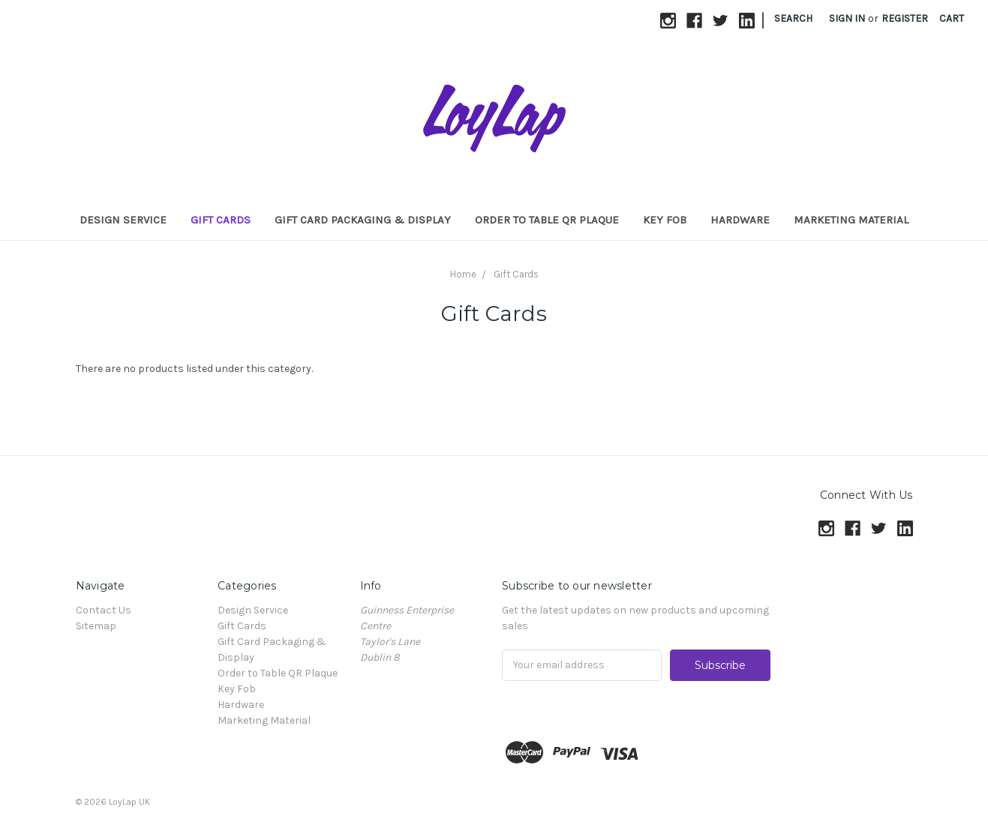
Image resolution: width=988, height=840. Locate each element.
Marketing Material (851, 219)
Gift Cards (221, 219)
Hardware (740, 219)
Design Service (123, 219)
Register (904, 18)
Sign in (847, 18)
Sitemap (96, 626)
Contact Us (103, 610)
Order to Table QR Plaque (547, 219)
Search (793, 18)
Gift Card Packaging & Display (363, 219)
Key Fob (664, 219)
